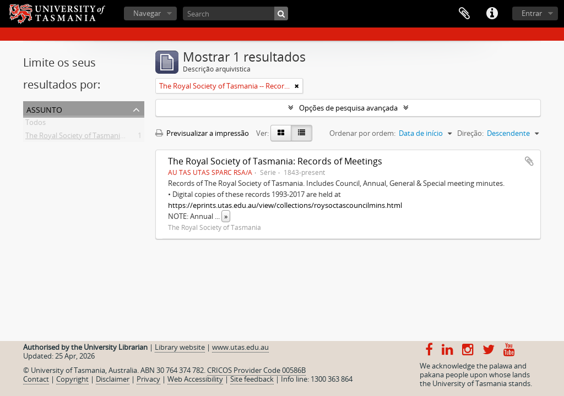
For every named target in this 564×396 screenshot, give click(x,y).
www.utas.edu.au (240, 347)
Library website (180, 347)
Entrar (532, 13)
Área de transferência (464, 14)
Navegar (147, 13)
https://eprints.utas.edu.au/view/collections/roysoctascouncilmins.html (285, 205)
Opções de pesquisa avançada (348, 108)
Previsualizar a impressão (202, 133)
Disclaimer (112, 379)
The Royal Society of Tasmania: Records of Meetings (275, 161)
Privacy (148, 379)
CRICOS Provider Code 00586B (256, 370)
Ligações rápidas (492, 14)
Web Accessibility (195, 379)
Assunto (44, 108)
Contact (36, 379)
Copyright (72, 379)
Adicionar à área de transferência (529, 161)
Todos (35, 124)
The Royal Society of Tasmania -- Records (91, 137)
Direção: (470, 133)
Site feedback (252, 379)
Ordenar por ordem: (362, 133)
